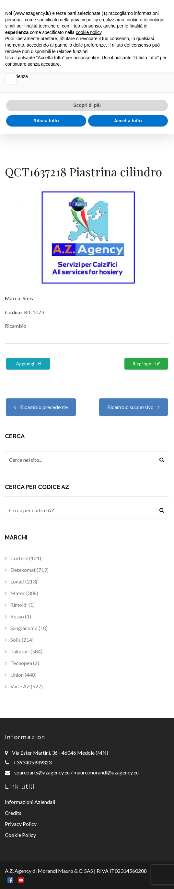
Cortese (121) (23, 558)
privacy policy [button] (84, 774)
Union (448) (21, 675)
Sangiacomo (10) (26, 628)
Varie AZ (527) (24, 686)
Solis (28, 298)
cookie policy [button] (88, 787)
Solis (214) (19, 640)
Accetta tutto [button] (128, 875)
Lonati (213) (21, 581)
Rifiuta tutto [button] (46, 875)
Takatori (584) (23, 651)
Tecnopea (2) (22, 663)
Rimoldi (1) (20, 605)
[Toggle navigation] (161, 14)
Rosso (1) (18, 616)
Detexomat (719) (27, 570)
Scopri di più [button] (87, 860)
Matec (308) (21, 593)
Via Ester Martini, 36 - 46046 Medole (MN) (60, 753)
